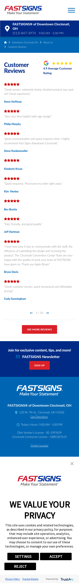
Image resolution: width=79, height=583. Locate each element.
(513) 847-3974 (24, 33)
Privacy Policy (12, 578)
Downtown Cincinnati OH (25, 42)
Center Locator (39, 445)
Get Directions (39, 416)
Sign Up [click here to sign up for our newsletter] (39, 365)
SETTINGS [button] (23, 556)
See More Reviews (39, 329)
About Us (48, 42)
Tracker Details (30, 578)
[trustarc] (67, 578)
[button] (71, 10)
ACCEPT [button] (56, 556)
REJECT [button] (20, 566)
